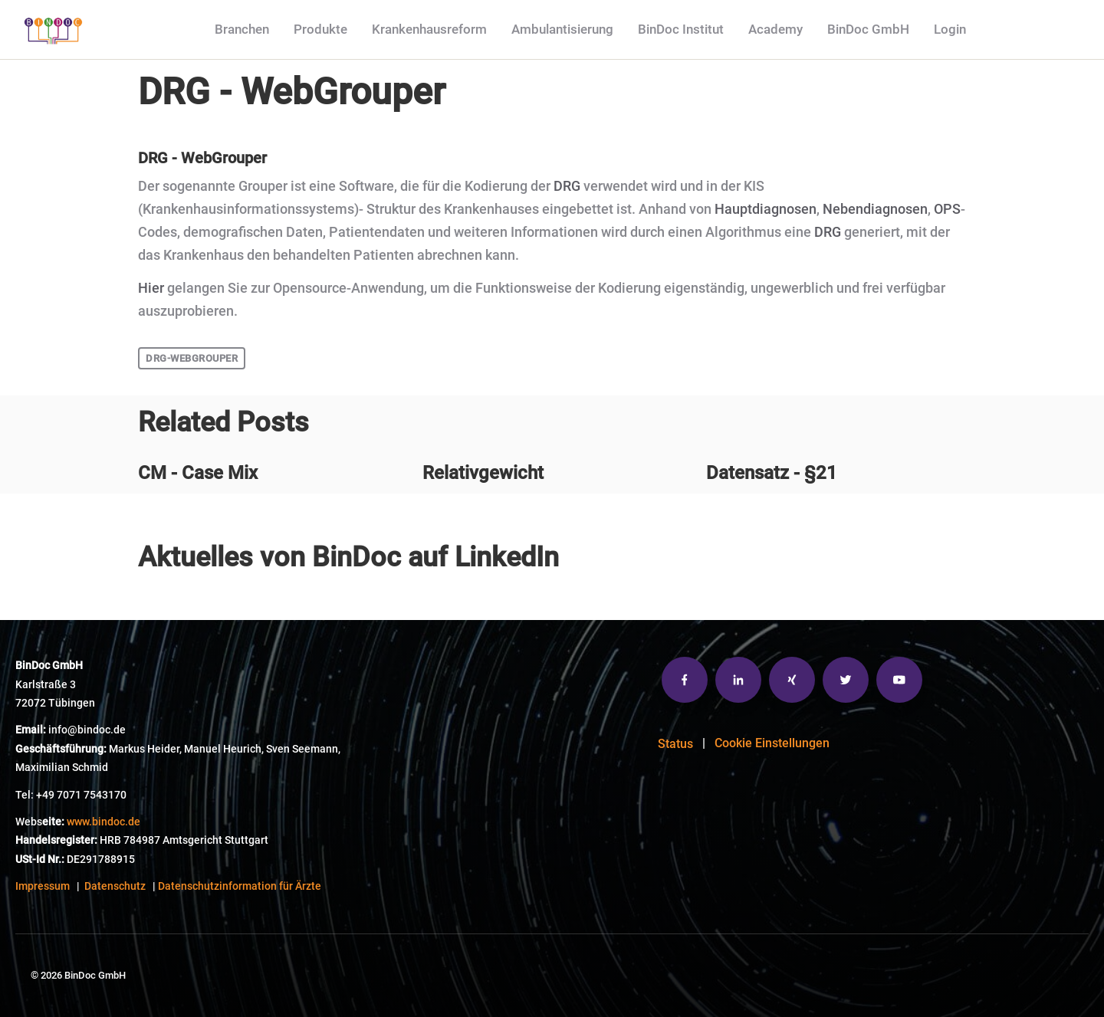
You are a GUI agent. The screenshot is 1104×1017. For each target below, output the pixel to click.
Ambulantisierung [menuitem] (562, 29)
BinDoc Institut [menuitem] (681, 29)
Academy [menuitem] (775, 29)
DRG (567, 186)
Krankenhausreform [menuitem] (429, 29)
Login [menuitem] (950, 29)
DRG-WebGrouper (192, 358)
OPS (947, 209)
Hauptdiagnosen (765, 209)
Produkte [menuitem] (320, 29)
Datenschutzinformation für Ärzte (239, 886)
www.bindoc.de (103, 821)
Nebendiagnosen (875, 209)
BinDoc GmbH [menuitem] (868, 29)
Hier (151, 288)
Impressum (42, 886)
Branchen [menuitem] (242, 29)
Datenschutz (115, 886)
